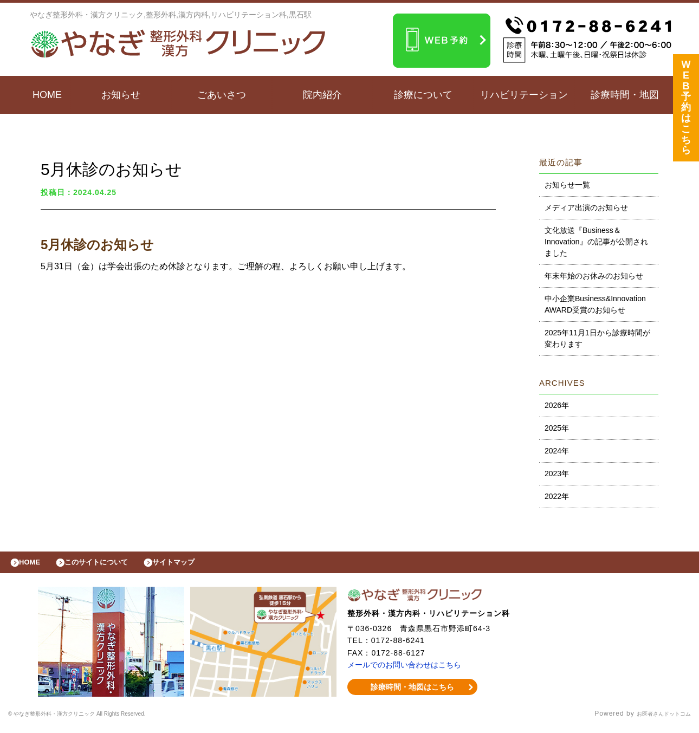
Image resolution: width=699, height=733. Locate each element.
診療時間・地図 (625, 94)
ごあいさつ (221, 94)
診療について (423, 94)
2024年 (557, 450)
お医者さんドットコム (655, 719)
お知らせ (120, 94)
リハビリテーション (524, 94)
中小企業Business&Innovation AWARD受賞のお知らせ (595, 304)
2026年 (557, 405)
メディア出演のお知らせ (586, 207)
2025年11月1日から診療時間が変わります (597, 338)
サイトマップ (198, 565)
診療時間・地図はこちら (412, 692)
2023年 (557, 473)
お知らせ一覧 (567, 184)
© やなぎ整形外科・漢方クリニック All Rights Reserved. (100, 719)
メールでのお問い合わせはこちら (408, 670)
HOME (47, 94)
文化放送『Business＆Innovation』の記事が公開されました (596, 241)
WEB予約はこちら (686, 110)
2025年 (557, 428)
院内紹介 (322, 94)
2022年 (557, 496)
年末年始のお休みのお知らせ (594, 275)
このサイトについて (110, 565)
